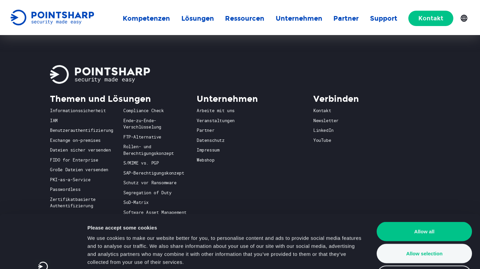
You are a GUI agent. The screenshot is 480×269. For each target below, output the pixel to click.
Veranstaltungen (216, 120)
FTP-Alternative (142, 137)
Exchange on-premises (75, 140)
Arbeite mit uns (216, 110)
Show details (349, 256)
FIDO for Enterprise (74, 160)
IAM (54, 120)
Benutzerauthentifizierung (81, 130)
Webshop (205, 160)
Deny (424, 225)
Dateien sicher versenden (80, 150)
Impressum (208, 150)
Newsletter (326, 120)
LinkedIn (323, 130)
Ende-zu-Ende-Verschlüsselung (142, 123)
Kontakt (430, 18)
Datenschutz (211, 140)
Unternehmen (299, 18)
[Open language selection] (464, 17)
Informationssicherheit (78, 110)
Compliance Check (143, 110)
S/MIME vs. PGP (141, 163)
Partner (205, 130)
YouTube (322, 140)
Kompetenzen (146, 18)
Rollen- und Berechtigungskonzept (148, 150)
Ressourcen (244, 18)
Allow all (424, 181)
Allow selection (424, 203)
